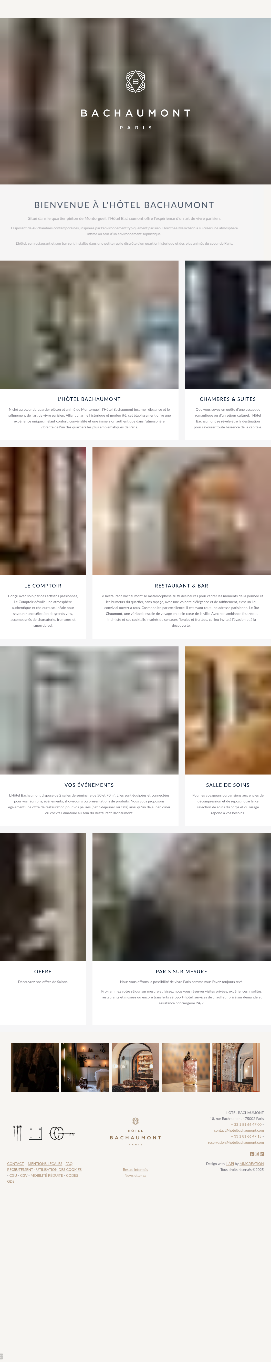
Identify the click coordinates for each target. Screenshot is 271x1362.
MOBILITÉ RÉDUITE (46, 1175)
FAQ (69, 1163)
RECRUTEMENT (20, 1169)
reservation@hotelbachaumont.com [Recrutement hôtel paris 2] (236, 1142)
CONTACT (15, 1163)
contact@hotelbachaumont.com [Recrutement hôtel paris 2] (239, 1130)
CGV (23, 1175)
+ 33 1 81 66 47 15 (246, 1136)
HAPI (230, 1163)
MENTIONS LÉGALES (45, 1163)
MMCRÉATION (251, 1163)
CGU (13, 1175)
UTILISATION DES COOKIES (59, 1169)
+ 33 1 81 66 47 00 (246, 1124)
